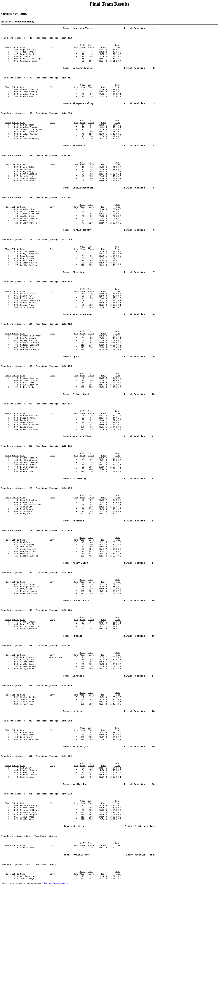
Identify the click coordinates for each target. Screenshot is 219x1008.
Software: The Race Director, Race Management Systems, (22, 1006)
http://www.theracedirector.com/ (56, 1006)
